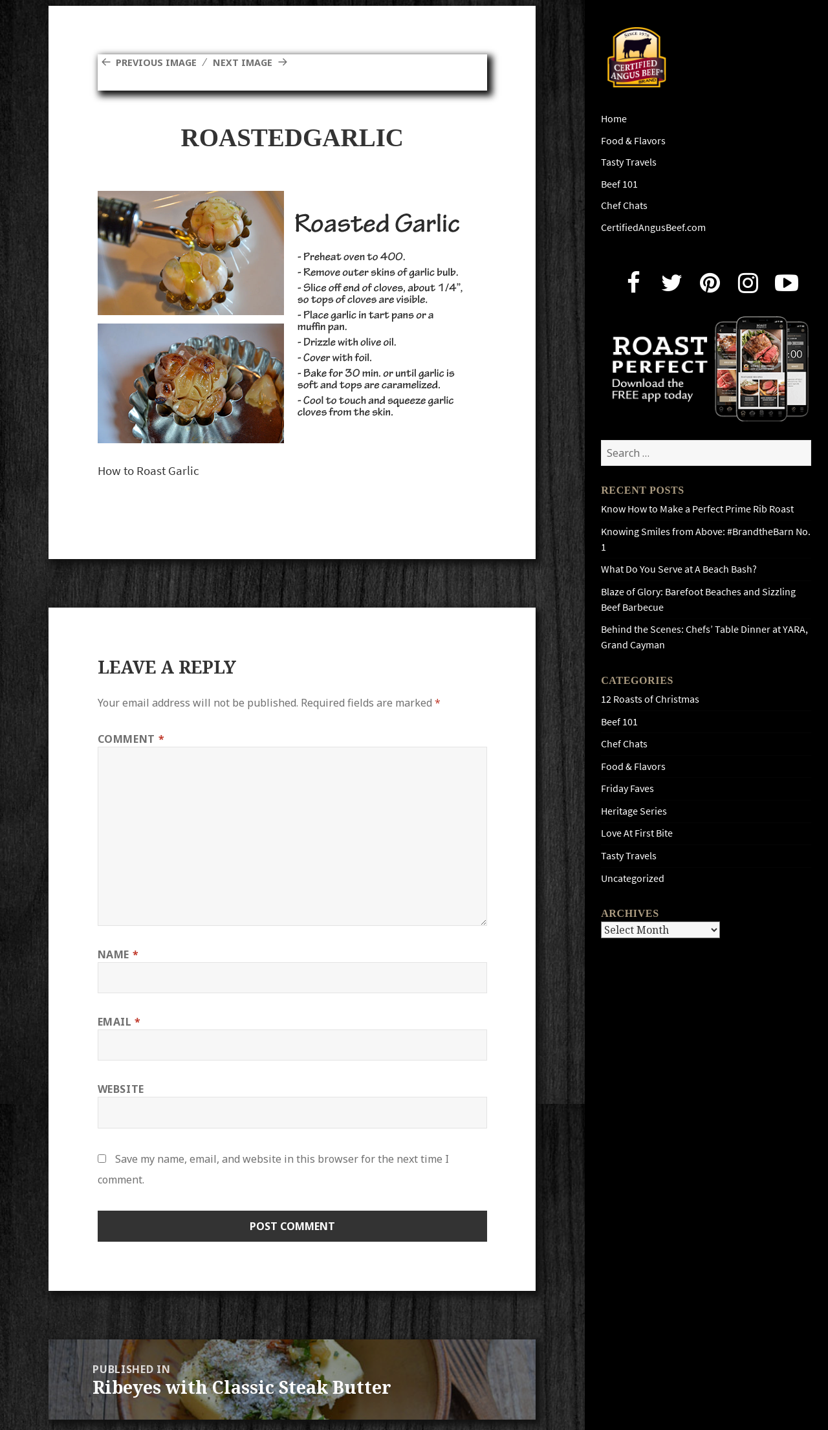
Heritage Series (634, 811)
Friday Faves (627, 788)
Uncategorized (632, 878)
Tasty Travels (629, 162)
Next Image (252, 62)
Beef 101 (619, 184)
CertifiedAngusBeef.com (653, 227)
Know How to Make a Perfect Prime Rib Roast (697, 509)
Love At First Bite (637, 833)
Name (118, 954)
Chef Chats (624, 205)
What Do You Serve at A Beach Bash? (679, 569)
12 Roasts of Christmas (650, 699)
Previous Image (160, 62)
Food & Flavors (633, 141)
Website (121, 1089)
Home (614, 119)
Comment (131, 739)
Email (119, 1022)
